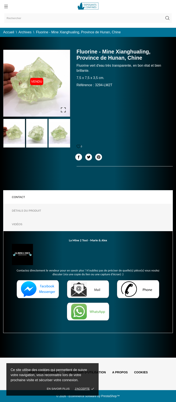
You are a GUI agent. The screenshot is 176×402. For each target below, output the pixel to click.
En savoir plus (58, 388)
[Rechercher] (88, 18)
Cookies (141, 372)
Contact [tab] (18, 197)
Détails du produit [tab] (26, 210)
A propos (120, 372)
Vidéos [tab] (17, 224)
